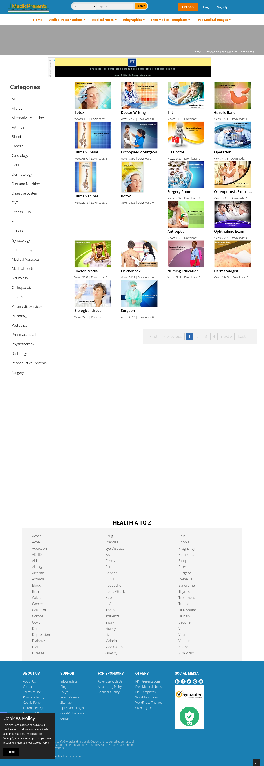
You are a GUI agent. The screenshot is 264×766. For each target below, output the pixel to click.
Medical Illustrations (27, 268)
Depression (41, 634)
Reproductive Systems (29, 363)
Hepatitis (112, 597)
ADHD (37, 554)
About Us (29, 681)
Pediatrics (19, 325)
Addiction (39, 548)
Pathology (19, 315)
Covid (36, 622)
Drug (109, 536)
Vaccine (184, 622)
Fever (109, 554)
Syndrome (186, 585)
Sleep (182, 560)
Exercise (111, 542)
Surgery (18, 372)
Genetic (111, 573)
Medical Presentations (65, 20)
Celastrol (39, 610)
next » (226, 336)
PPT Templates (145, 692)
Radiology (19, 353)
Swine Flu (185, 579)
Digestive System (25, 193)
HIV (108, 603)
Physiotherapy (23, 344)
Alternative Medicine (28, 117)
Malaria (111, 640)
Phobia (183, 542)
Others (17, 297)
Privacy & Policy (33, 697)
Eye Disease (114, 548)
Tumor (183, 603)
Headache (113, 585)
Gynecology (21, 240)
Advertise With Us (110, 681)
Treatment (186, 597)
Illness (110, 610)
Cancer (17, 146)
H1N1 (109, 579)
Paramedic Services (27, 306)
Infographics (132, 20)
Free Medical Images (212, 20)
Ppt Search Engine (73, 708)
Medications (114, 646)
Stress (183, 566)
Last (242, 336)
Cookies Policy (19, 718)
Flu (14, 221)
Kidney (110, 628)
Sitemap (66, 702)
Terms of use (32, 692)
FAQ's (64, 692)
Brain (36, 591)
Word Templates (146, 697)
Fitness (110, 560)
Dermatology (22, 174)
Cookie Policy (32, 702)
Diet (35, 646)
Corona (38, 616)
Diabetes (39, 640)
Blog (63, 687)
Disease (38, 653)
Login (207, 7)
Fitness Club (21, 212)
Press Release (70, 697)
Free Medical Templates (169, 20)
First (153, 336)
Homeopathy (22, 249)
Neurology (20, 278)
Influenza (112, 616)
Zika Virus (186, 653)
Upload (188, 7)
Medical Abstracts (26, 259)
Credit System (144, 708)
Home (37, 20)
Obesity (111, 653)
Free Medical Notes (148, 687)
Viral (181, 628)
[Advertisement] (132, 37)
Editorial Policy (33, 708)
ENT (15, 202)
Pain (181, 536)
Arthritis (18, 127)
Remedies (186, 554)
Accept (11, 751)
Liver (109, 634)
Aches (37, 536)
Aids (15, 98)
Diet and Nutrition (26, 183)
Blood (16, 136)
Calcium (38, 597)
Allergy (17, 108)
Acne (36, 542)
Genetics (19, 230)
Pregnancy (186, 548)
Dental (17, 164)
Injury (109, 622)
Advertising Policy (110, 687)
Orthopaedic (22, 287)
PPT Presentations (147, 681)
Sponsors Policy (109, 692)
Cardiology (20, 155)
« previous (172, 336)
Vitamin (184, 640)
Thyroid (184, 591)
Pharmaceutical (24, 334)
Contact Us (30, 687)
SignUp (222, 7)
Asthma (38, 579)
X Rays (183, 646)
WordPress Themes (148, 702)
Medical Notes (103, 20)
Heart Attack (115, 591)
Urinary (184, 616)
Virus (182, 634)
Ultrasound (187, 610)
